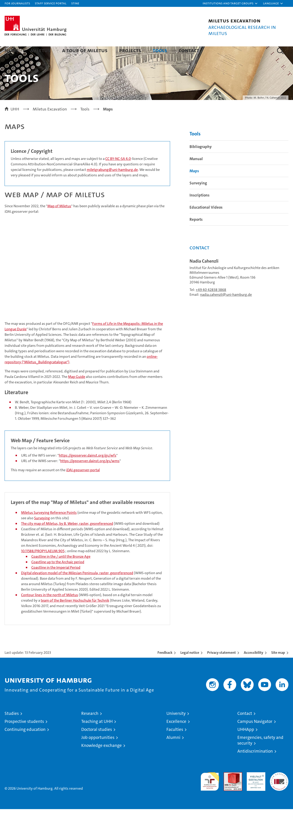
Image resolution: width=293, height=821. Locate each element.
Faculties (174, 741)
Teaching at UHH (97, 733)
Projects (130, 50)
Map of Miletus (59, 217)
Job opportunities (97, 749)
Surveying (42, 530)
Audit (228, 786)
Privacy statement (221, 664)
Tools (160, 50)
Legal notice (189, 664)
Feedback (164, 664)
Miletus (40, 50)
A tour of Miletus (85, 50)
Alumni (173, 749)
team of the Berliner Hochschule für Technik (75, 612)
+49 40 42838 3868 (211, 301)
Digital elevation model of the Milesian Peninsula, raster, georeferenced (77, 584)
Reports (196, 231)
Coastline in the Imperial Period (55, 579)
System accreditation (279, 789)
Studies (12, 725)
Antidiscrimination (255, 763)
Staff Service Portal (50, 3)
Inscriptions (199, 206)
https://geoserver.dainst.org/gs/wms (89, 472)
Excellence (176, 733)
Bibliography (201, 158)
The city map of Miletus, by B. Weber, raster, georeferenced (67, 535)
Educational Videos (206, 218)
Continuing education (25, 741)
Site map (278, 664)
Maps (194, 182)
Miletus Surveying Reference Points (49, 524)
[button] (230, 3)
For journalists (17, 3)
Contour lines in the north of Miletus (49, 606)
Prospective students (24, 733)
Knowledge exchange (101, 757)
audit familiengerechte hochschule (210, 791)
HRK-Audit (255, 786)
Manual (196, 170)
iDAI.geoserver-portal (83, 481)
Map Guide (76, 388)
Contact (189, 50)
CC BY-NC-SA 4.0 (118, 170)
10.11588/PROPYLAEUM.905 (42, 562)
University (176, 725)
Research (89, 725)
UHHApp (245, 741)
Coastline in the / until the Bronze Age (60, 568)
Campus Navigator (254, 733)
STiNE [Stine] (75, 3)
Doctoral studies (96, 741)
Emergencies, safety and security (260, 752)
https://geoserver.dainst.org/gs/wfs (87, 467)
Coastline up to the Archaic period (57, 573)
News (12, 50)
